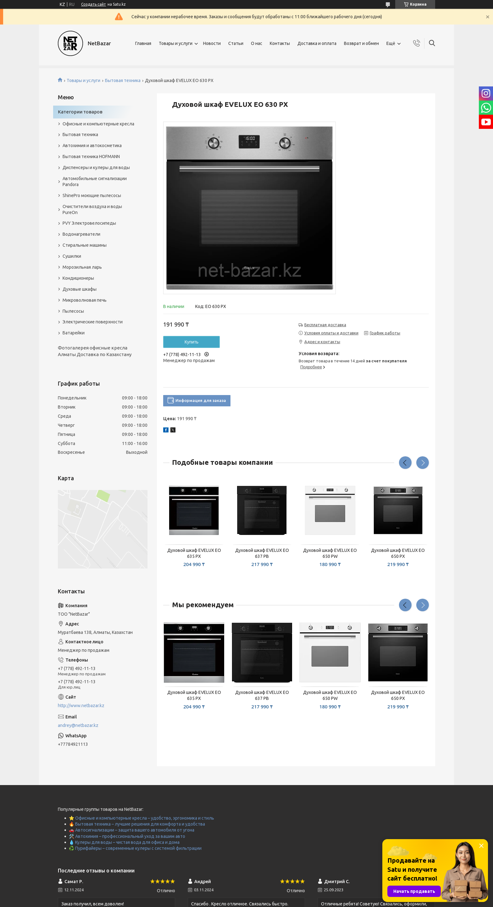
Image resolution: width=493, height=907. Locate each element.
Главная (143, 43)
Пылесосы (73, 311)
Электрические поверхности (93, 321)
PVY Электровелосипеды (89, 223)
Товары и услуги (175, 43)
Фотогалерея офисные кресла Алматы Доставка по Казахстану (94, 351)
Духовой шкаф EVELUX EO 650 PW (330, 553)
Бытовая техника (123, 80)
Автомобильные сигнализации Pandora (95, 181)
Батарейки (74, 332)
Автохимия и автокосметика (92, 145)
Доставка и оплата (316, 43)
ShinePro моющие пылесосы (92, 195)
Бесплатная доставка (325, 324)
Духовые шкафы (80, 289)
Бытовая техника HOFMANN (91, 156)
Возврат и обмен (361, 43)
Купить (191, 341)
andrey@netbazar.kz (78, 725)
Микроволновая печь (85, 300)
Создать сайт (93, 4)
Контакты (280, 43)
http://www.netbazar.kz (81, 705)
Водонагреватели (81, 234)
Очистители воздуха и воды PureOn (92, 209)
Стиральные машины (85, 245)
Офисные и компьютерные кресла (98, 123)
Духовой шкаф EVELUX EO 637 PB (262, 553)
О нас (256, 43)
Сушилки (72, 256)
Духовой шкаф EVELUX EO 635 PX (194, 553)
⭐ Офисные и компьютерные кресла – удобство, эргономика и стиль (141, 818)
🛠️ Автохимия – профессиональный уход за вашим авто (127, 836)
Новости (212, 43)
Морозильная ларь (82, 267)
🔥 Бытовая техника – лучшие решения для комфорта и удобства (137, 824)
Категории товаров (80, 111)
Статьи (235, 43)
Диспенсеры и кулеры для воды (96, 167)
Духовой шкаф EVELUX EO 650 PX (398, 553)
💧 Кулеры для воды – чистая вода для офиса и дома (124, 842)
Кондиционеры (78, 278)
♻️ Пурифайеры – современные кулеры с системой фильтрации (135, 848)
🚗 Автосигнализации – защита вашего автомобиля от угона (131, 830)
